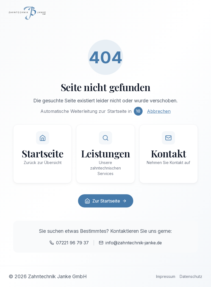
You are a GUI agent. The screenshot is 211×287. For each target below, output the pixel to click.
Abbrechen (159, 111)
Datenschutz (191, 276)
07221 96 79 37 (69, 242)
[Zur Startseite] (105, 13)
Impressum (165, 276)
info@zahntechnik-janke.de (130, 242)
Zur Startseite (106, 201)
